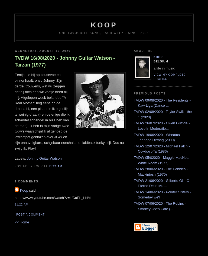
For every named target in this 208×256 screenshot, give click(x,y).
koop (104, 25)
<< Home (22, 222)
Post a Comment (30, 214)
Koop (24, 190)
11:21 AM (55, 166)
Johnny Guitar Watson (44, 158)
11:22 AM (21, 204)
